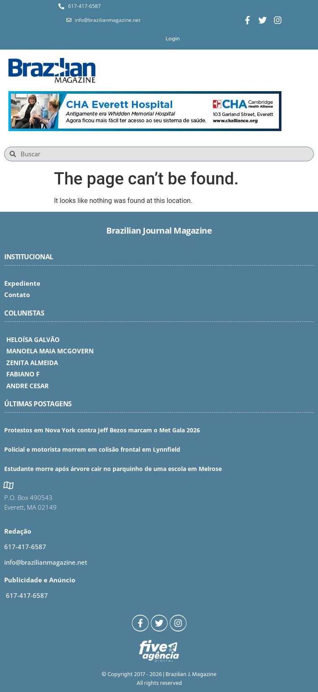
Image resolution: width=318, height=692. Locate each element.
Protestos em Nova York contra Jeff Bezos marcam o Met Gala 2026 (102, 430)
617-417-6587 (25, 546)
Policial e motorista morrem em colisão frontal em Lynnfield (92, 449)
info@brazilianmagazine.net (45, 562)
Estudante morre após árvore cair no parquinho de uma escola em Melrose (113, 469)
